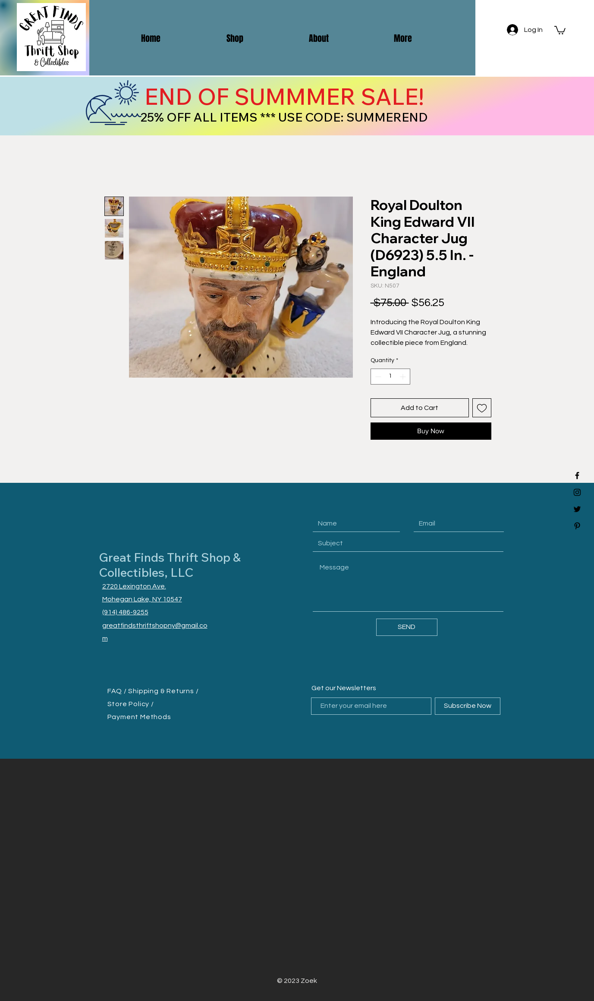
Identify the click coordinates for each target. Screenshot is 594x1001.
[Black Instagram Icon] (577, 492)
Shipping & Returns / (163, 691)
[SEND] (406, 627)
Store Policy (129, 704)
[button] (560, 29)
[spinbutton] (390, 376)
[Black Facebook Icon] (577, 475)
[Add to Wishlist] (481, 407)
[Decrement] (377, 376)
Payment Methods (139, 716)
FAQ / (118, 691)
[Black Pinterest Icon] (577, 526)
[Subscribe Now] (467, 706)
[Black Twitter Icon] (577, 509)
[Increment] (403, 376)
